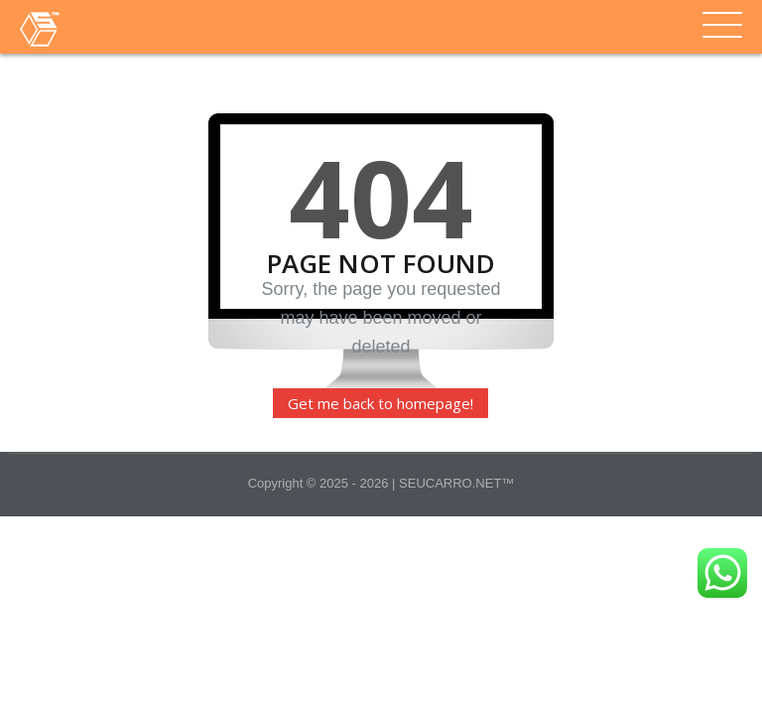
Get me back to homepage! (380, 403)
